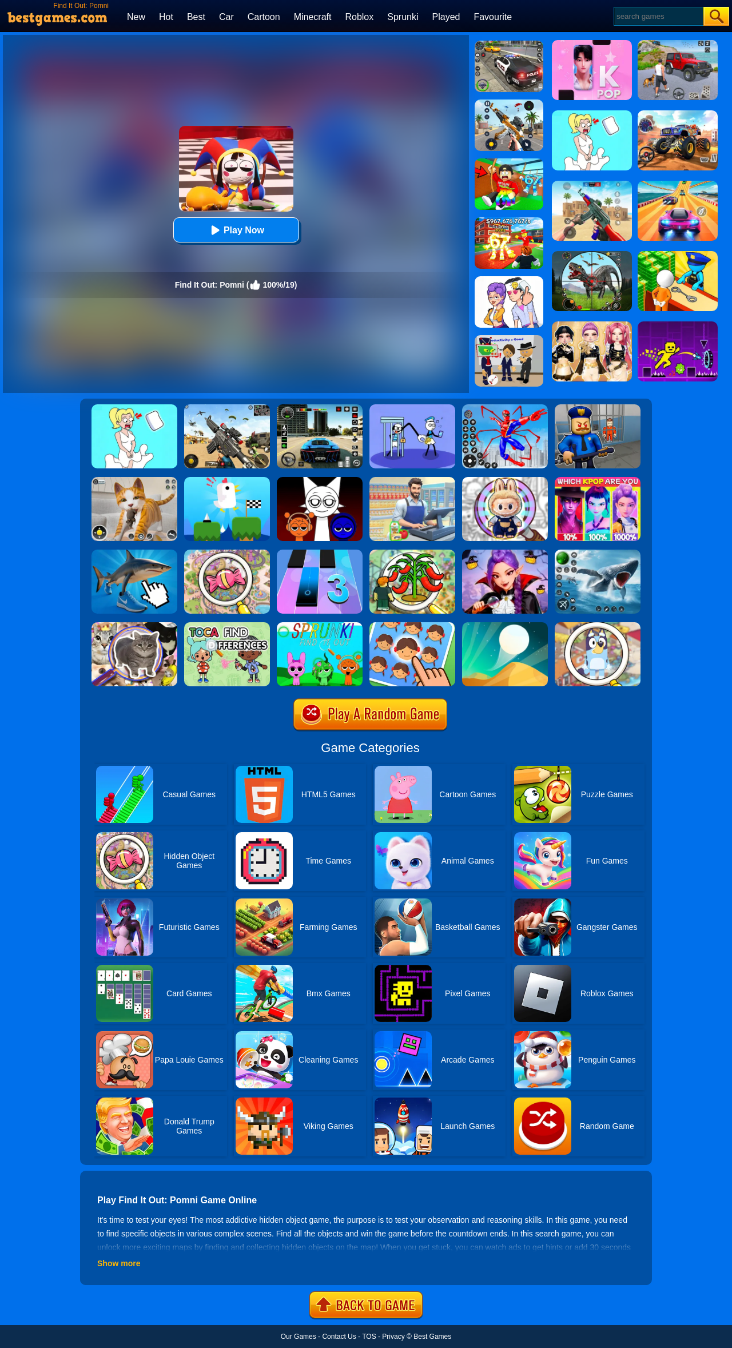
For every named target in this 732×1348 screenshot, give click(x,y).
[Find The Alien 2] (509, 339)
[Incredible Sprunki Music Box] (320, 481)
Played (446, 17)
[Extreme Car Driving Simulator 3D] (320, 408)
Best (196, 17)
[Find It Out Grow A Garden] (412, 554)
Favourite (493, 17)
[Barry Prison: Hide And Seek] (597, 408)
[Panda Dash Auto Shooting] (509, 104)
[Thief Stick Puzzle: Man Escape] (412, 408)
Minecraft (313, 17)
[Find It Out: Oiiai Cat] (134, 626)
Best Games (432, 1337)
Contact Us (339, 1337)
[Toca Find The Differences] (227, 626)
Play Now (236, 230)
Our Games (298, 1337)
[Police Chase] (509, 45)
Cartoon (264, 17)
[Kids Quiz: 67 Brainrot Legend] (509, 221)
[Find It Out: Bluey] (597, 626)
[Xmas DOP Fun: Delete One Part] (134, 408)
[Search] (658, 16)
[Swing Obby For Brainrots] (509, 162)
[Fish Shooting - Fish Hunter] (597, 554)
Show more (118, 1263)
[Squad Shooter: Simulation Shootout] (227, 408)
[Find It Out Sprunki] (320, 626)
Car (226, 17)
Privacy (393, 1337)
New (136, 17)
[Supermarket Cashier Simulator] (412, 481)
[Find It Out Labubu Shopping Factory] (505, 481)
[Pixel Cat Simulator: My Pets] (134, 481)
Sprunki (402, 17)
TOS (369, 1337)
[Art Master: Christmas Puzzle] (509, 280)
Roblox (359, 17)
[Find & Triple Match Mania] (227, 554)
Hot (166, 17)
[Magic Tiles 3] (320, 554)
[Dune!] (505, 626)
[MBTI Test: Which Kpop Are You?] (597, 481)
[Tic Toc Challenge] (227, 481)
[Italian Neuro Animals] (134, 554)
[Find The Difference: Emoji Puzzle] (412, 626)
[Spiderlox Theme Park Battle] (505, 408)
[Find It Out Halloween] (505, 554)
